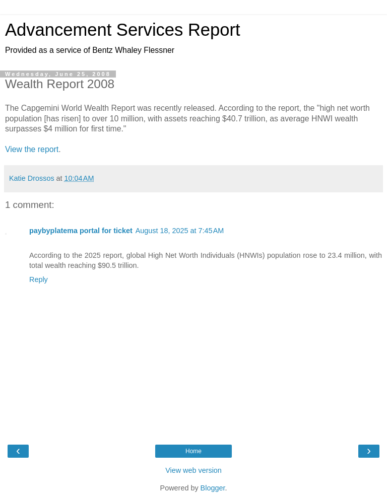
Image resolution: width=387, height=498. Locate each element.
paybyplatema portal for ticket (81, 231)
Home (193, 451)
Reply (38, 279)
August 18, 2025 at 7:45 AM (180, 231)
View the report (31, 149)
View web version (193, 470)
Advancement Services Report (122, 29)
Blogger (213, 488)
